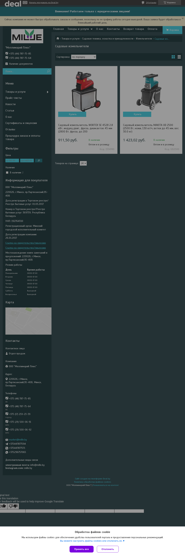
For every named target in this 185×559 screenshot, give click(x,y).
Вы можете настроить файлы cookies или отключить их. (91, 541)
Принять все (81, 549)
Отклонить (108, 549)
